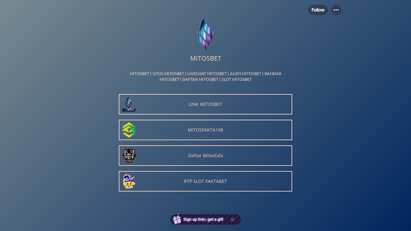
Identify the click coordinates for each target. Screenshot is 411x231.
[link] (205, 104)
